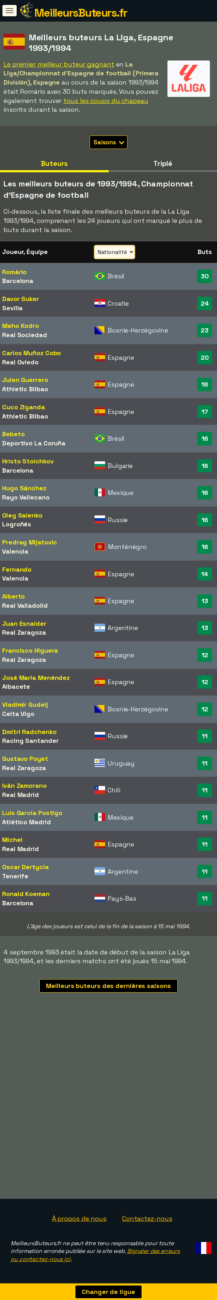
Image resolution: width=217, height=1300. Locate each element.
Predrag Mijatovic (29, 542)
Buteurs (54, 163)
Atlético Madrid (26, 822)
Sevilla (12, 308)
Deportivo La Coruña (33, 443)
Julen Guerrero (25, 380)
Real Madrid (20, 795)
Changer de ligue (108, 1292)
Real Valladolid (25, 605)
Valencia (15, 551)
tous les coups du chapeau (105, 101)
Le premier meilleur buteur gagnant (59, 64)
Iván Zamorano (24, 785)
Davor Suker (20, 299)
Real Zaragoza (24, 632)
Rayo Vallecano (26, 497)
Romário (14, 272)
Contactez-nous (147, 1218)
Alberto (13, 596)
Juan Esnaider (24, 623)
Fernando (17, 569)
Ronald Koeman (26, 894)
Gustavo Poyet (25, 759)
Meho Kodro (20, 326)
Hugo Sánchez (24, 488)
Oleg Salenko (22, 515)
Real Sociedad (24, 335)
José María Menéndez (36, 678)
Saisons (108, 142)
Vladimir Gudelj (25, 704)
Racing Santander (30, 740)
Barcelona (17, 281)
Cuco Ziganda (23, 407)
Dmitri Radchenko (29, 732)
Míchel (12, 840)
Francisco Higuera (30, 650)
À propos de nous (79, 1218)
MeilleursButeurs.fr (80, 13)
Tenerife (15, 876)
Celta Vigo (18, 714)
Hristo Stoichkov (27, 461)
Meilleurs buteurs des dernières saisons (108, 986)
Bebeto (13, 434)
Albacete (16, 686)
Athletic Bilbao (25, 389)
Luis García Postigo (32, 813)
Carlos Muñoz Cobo (31, 353)
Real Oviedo (20, 362)
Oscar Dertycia (25, 867)
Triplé (162, 163)
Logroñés (16, 524)
